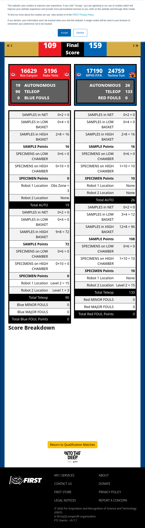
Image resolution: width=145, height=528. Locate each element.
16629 (29, 71)
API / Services (64, 475)
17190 (94, 71)
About (104, 475)
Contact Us (63, 484)
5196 (50, 71)
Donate (104, 484)
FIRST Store (63, 492)
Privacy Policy (83, 14)
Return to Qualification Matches (72, 445)
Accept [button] (64, 32)
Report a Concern (113, 500)
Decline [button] (80, 32)
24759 (116, 71)
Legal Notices (65, 500)
